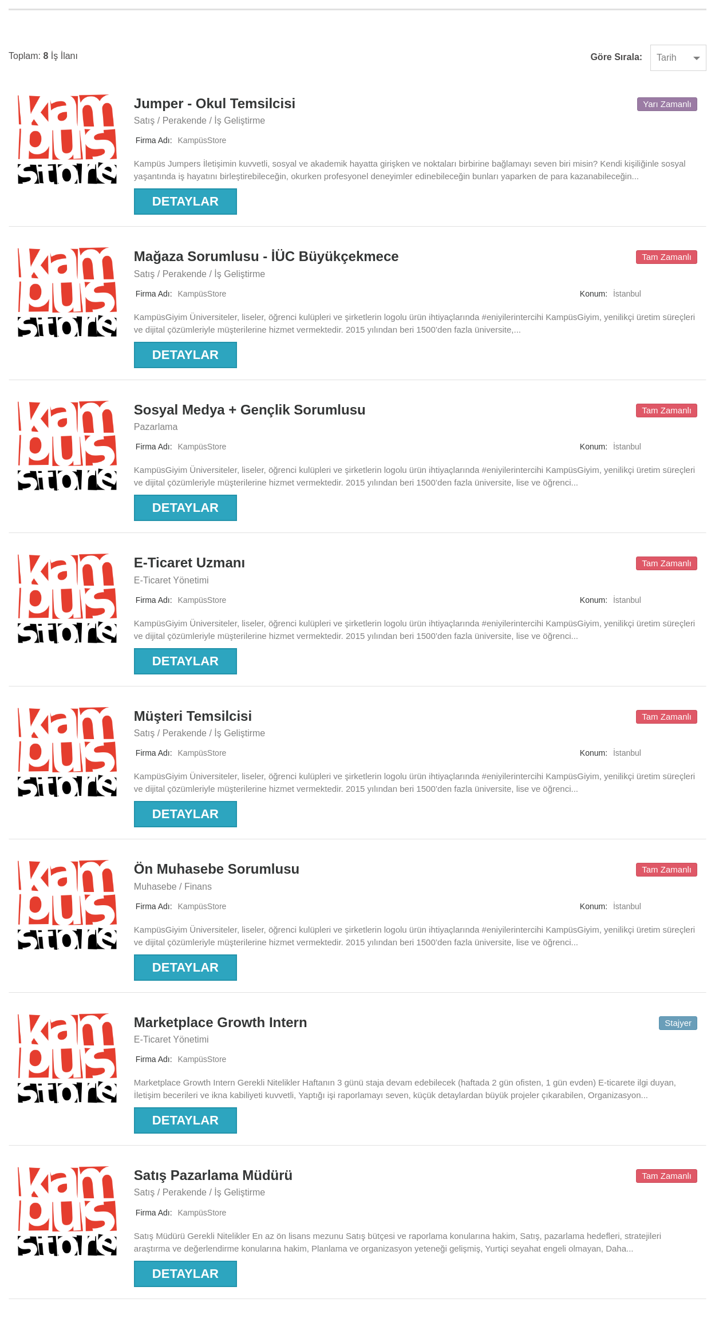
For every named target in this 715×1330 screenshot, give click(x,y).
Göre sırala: (616, 57)
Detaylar (185, 201)
